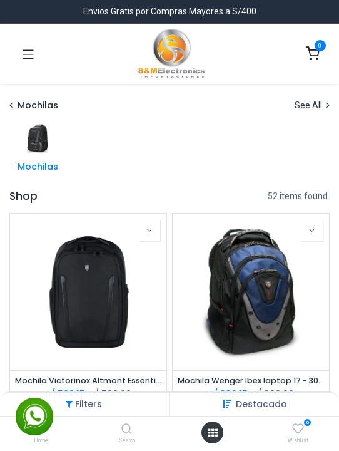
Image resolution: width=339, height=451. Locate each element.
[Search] (127, 430)
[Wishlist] (298, 429)
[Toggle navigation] (28, 54)
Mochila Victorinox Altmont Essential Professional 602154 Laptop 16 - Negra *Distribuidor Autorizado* (88, 380)
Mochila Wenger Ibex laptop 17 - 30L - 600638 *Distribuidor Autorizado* (251, 380)
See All (312, 105)
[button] (261, 404)
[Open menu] (213, 432)
